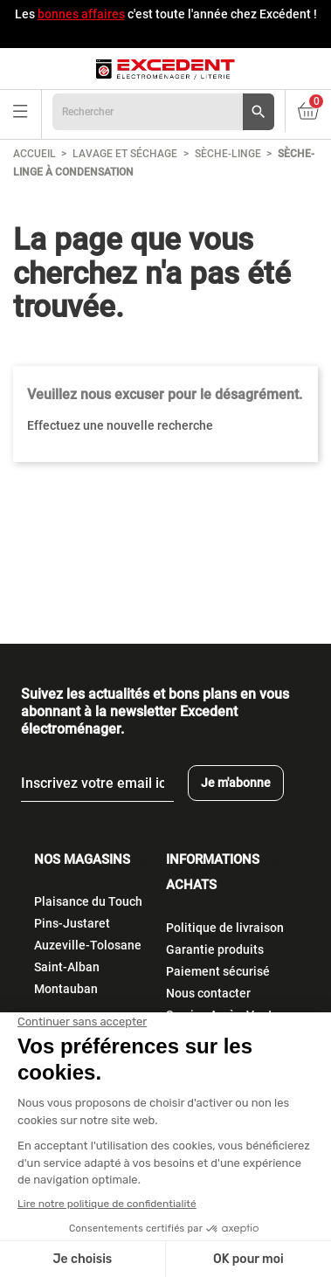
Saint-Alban (67, 967)
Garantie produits (215, 949)
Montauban (66, 989)
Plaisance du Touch (88, 901)
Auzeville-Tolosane (87, 945)
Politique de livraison (225, 928)
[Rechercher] (163, 111)
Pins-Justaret (72, 923)
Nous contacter (208, 993)
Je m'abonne (236, 783)
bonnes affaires (81, 14)
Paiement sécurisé (218, 971)
